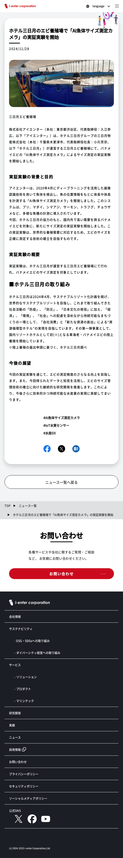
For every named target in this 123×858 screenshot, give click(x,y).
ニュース (15, 737)
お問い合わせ (61, 573)
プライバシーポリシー (23, 774)
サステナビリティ (21, 629)
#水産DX (49, 433)
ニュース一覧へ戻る (61, 482)
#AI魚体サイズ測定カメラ (61, 417)
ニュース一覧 (28, 505)
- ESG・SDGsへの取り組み (32, 640)
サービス (15, 665)
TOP (7, 505)
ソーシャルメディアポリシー (28, 798)
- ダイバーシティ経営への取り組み (37, 652)
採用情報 (15, 749)
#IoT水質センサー (56, 425)
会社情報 (15, 616)
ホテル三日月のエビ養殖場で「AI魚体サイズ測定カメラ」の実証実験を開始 (63, 514)
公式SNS (15, 810)
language (98, 6)
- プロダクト (22, 689)
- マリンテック (24, 701)
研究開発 (15, 713)
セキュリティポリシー (23, 786)
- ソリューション (25, 677)
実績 (12, 725)
